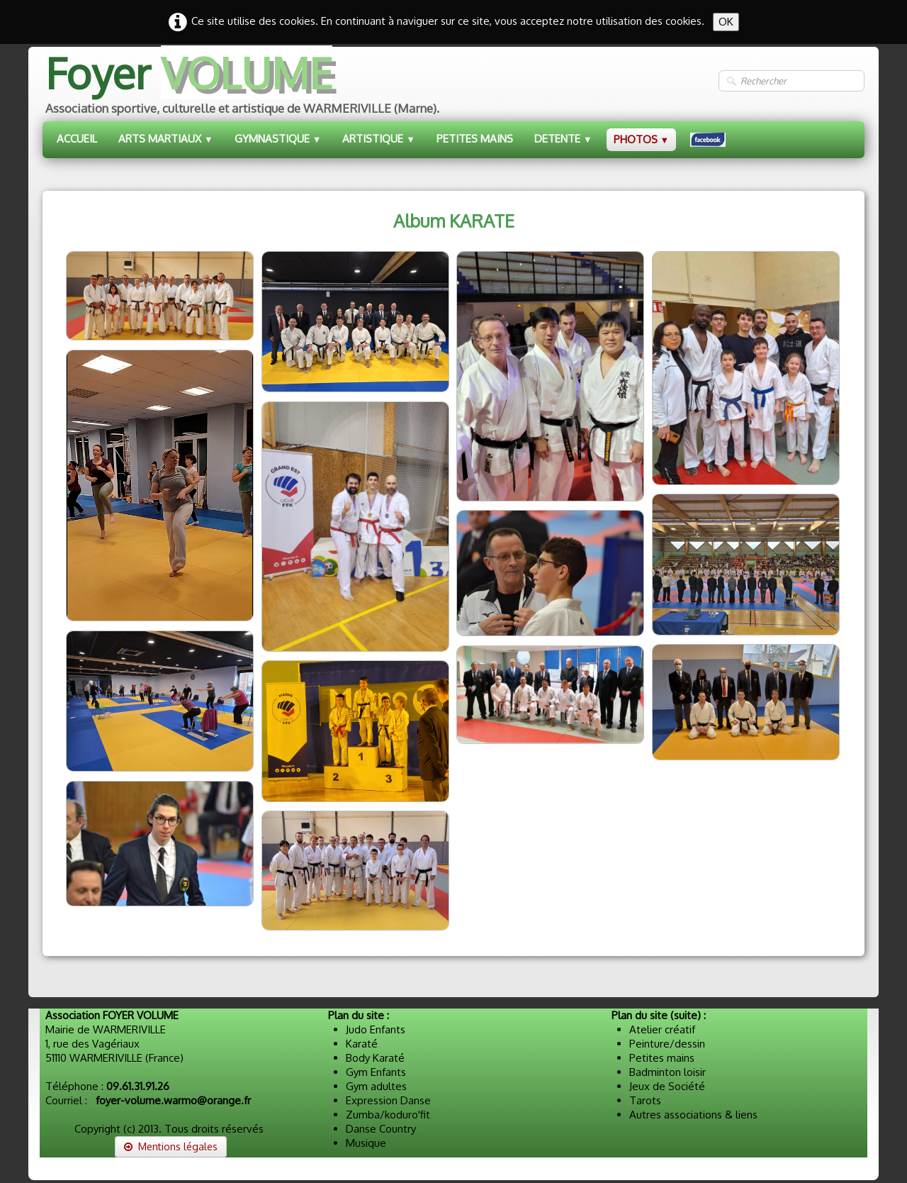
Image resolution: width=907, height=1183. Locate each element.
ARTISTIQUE (378, 138)
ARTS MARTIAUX (165, 138)
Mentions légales (171, 1146)
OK (726, 21)
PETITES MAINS (474, 138)
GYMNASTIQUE (278, 138)
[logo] (241, 87)
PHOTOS (642, 139)
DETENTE (563, 138)
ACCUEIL (77, 138)
